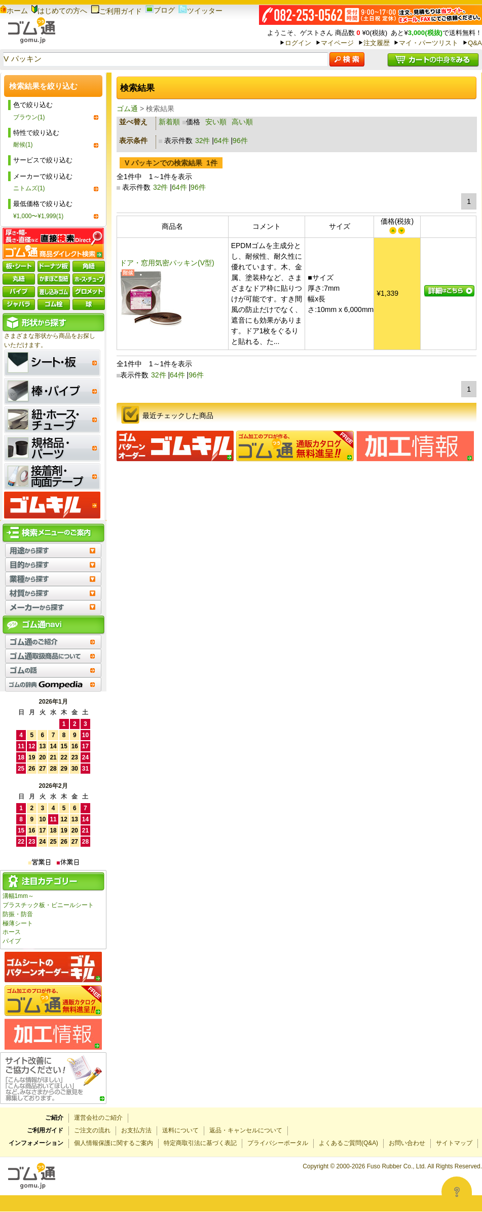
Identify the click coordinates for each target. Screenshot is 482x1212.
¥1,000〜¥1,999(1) (38, 216)
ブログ (160, 10)
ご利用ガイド (116, 11)
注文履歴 (376, 43)
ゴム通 (127, 109)
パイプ (12, 941)
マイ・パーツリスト (428, 43)
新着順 (169, 122)
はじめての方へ (59, 11)
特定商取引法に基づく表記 (200, 1143)
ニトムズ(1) (29, 188)
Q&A (475, 43)
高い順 (242, 122)
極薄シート (18, 923)
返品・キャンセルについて (245, 1130)
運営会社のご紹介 (98, 1117)
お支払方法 (136, 1130)
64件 (221, 140)
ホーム (14, 11)
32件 (202, 140)
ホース (12, 932)
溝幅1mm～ (18, 895)
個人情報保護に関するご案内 (113, 1143)
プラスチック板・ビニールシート (48, 905)
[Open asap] (456, 1191)
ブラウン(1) (29, 117)
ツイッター (200, 11)
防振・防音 (18, 914)
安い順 (216, 122)
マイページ (337, 43)
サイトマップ (454, 1143)
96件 (240, 140)
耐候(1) (23, 144)
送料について (180, 1130)
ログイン (298, 43)
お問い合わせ (407, 1143)
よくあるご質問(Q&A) (348, 1143)
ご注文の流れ (92, 1130)
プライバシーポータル (277, 1143)
